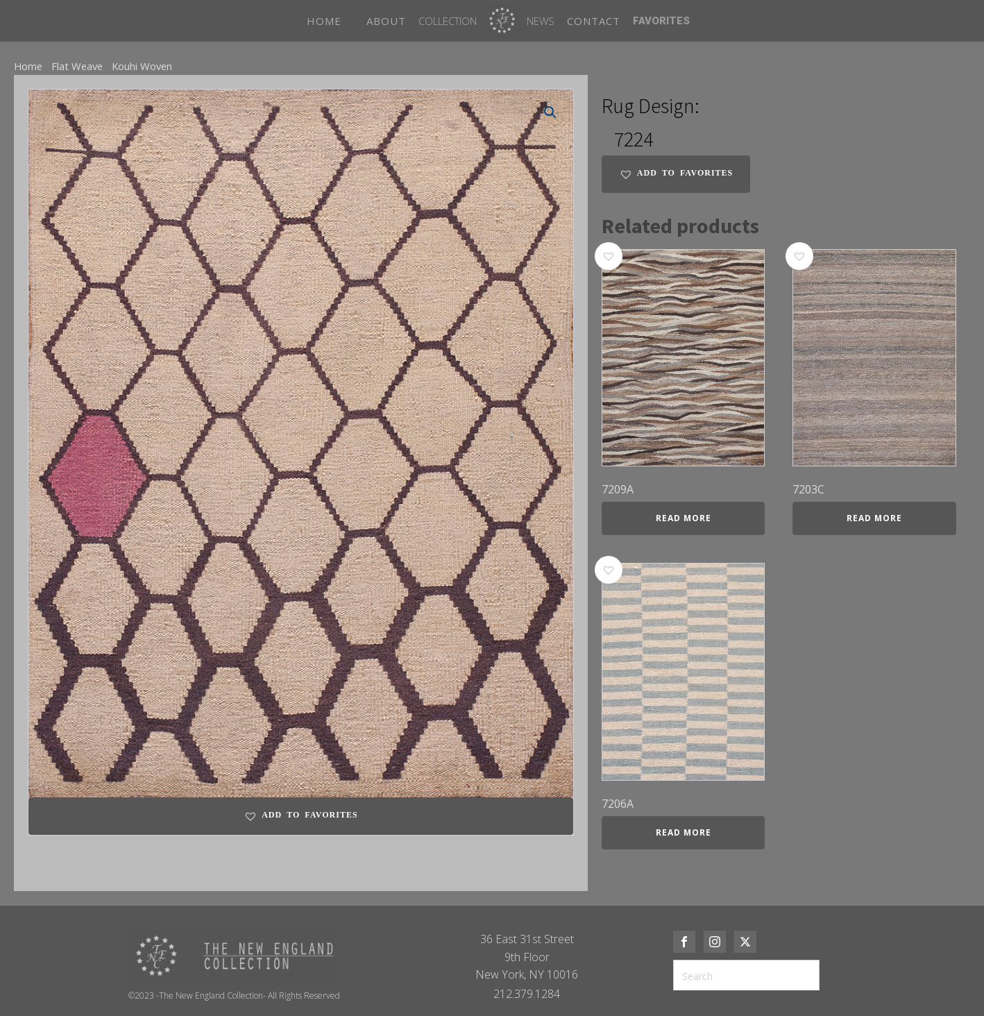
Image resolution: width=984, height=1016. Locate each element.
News (540, 21)
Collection (447, 21)
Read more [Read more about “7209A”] (683, 518)
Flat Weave (77, 66)
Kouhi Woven (142, 66)
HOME (324, 21)
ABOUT (386, 21)
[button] (550, 112)
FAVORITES (661, 21)
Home (28, 66)
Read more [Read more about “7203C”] (874, 518)
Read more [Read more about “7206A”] (683, 832)
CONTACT (593, 21)
